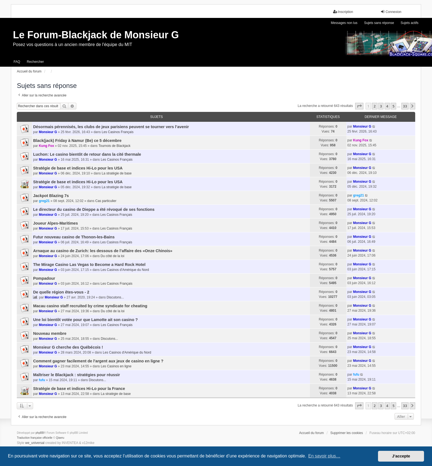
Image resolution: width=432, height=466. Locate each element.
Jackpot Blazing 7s (51, 195)
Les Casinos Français (117, 132)
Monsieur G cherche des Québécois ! (68, 347)
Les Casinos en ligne (116, 366)
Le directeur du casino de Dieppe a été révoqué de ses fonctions (94, 209)
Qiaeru (60, 437)
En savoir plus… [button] (324, 456)
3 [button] (381, 106)
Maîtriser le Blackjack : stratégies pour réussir (76, 375)
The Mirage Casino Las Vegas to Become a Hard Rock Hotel (89, 264)
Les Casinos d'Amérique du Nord (125, 270)
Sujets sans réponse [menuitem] (379, 23)
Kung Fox (46, 146)
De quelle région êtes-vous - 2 (61, 292)
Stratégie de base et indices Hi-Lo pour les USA (78, 168)
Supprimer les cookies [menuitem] (346, 433)
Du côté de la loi (112, 256)
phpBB (40, 432)
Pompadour (44, 278)
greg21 (44, 201)
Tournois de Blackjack (114, 146)
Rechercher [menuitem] (35, 62)
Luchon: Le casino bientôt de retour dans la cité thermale (87, 154)
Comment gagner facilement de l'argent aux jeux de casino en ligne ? (98, 361)
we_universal (34, 443)
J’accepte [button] (401, 456)
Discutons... (115, 297)
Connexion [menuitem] (390, 12)
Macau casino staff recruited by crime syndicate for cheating (90, 306)
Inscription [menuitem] (343, 12)
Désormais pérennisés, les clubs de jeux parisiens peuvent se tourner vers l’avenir (111, 127)
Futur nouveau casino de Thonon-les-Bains (74, 237)
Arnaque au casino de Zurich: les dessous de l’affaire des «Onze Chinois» (102, 251)
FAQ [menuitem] (16, 62)
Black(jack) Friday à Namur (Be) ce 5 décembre (77, 140)
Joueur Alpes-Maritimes (55, 223)
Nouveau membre (49, 333)
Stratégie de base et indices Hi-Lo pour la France (79, 388)
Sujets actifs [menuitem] (409, 23)
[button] (359, 106)
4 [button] (387, 106)
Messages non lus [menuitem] (344, 23)
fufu (42, 380)
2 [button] (375, 106)
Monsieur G (48, 132)
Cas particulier (106, 201)
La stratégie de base (117, 173)
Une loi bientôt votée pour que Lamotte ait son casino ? (85, 319)
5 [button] (393, 106)
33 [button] (405, 106)
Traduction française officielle (34, 437)
